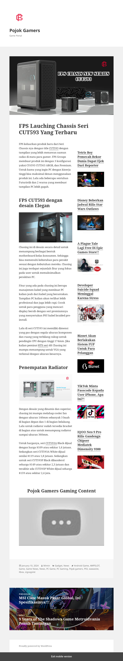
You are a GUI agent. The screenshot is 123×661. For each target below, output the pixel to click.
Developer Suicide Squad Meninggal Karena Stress (88, 291)
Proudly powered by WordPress (35, 646)
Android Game (81, 565)
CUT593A (51, 443)
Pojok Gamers (24, 30)
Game (22, 568)
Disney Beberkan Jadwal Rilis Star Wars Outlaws (90, 204)
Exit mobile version (61, 656)
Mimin (46, 565)
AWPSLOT (95, 565)
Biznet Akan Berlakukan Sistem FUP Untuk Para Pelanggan (86, 344)
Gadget (58, 565)
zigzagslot (30, 572)
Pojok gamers (76, 568)
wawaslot (93, 568)
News (66, 565)
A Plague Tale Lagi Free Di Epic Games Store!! (90, 247)
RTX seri (43, 345)
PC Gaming (62, 568)
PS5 (86, 568)
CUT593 (54, 148)
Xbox (21, 572)
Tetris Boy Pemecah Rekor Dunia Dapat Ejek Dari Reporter (90, 158)
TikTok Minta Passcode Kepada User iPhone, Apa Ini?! (90, 392)
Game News (32, 568)
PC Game (50, 568)
